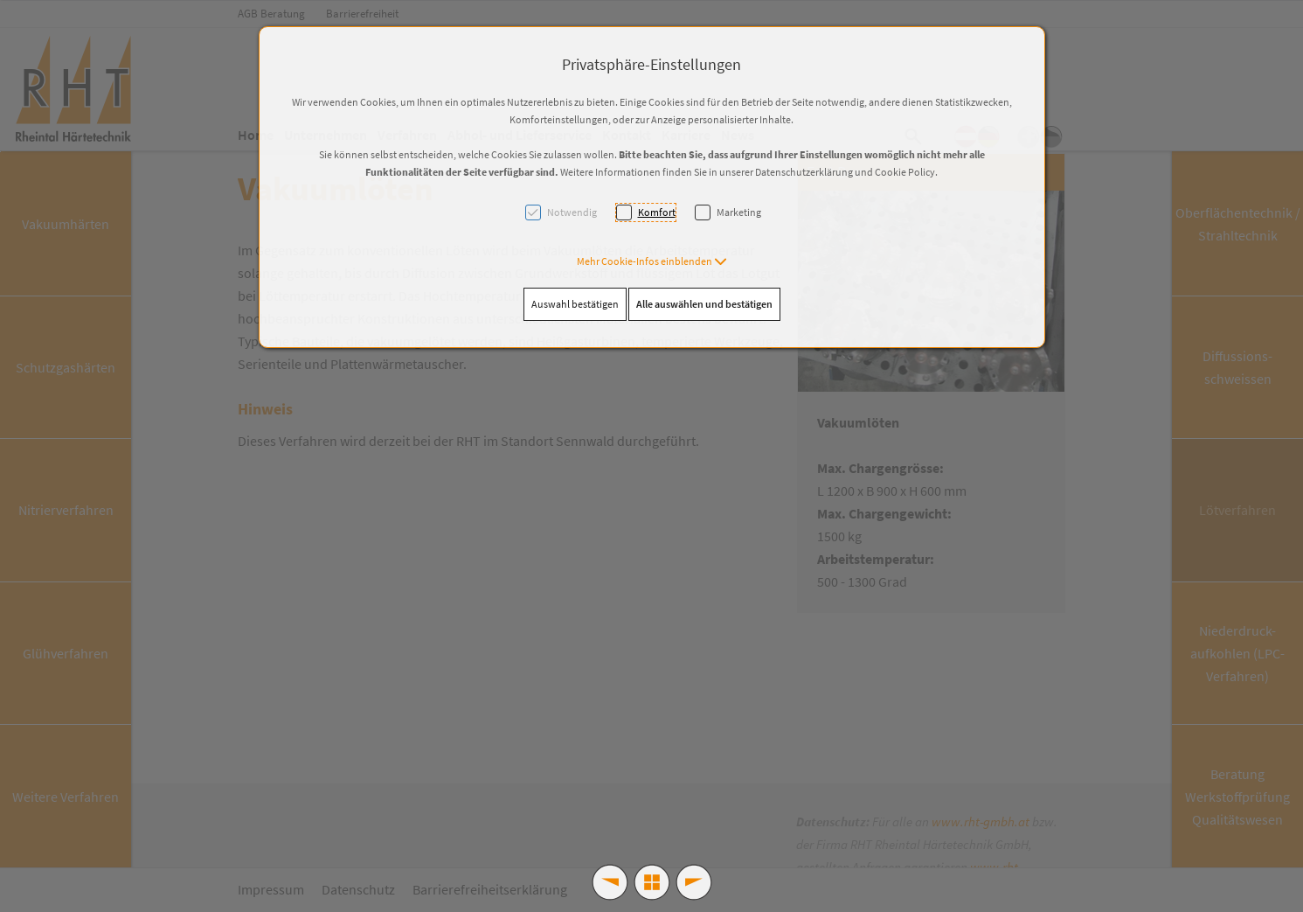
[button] (652, 261)
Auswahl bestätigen (575, 303)
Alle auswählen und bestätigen (704, 303)
